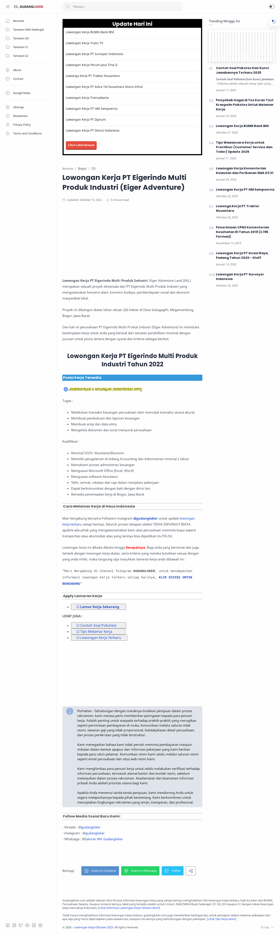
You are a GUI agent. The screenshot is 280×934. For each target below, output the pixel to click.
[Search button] (68, 6)
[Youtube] (27, 925)
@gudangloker (145, 518)
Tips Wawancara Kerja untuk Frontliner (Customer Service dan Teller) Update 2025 (244, 147)
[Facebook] (7, 925)
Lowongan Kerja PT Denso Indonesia (92, 130)
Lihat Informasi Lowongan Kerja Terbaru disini (129, 908)
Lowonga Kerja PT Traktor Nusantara (93, 76)
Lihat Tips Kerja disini (221, 919)
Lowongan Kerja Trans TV (84, 43)
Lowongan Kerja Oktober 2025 (93, 927)
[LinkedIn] (34, 925)
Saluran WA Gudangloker (104, 839)
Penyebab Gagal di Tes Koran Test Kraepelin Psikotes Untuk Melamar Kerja (245, 104)
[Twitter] (21, 925)
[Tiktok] (40, 925)
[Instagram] (14, 925)
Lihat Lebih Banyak (81, 145)
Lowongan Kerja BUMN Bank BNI (90, 32)
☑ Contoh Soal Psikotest (96, 625)
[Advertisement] (147, 241)
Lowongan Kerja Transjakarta (87, 98)
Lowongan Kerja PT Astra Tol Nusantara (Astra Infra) (104, 87)
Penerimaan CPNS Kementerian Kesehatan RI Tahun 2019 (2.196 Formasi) (242, 232)
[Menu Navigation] (7, 6)
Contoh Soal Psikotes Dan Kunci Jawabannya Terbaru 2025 (242, 70)
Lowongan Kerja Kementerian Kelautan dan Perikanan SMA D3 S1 (244, 170)
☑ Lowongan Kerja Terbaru (98, 637)
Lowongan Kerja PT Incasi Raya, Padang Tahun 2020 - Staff (242, 255)
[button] (272, 7)
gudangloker (90, 827)
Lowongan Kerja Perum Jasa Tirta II (91, 65)
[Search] (122, 6)
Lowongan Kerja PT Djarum (86, 119)
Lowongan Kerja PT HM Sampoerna (91, 108)
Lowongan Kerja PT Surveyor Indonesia (94, 54)
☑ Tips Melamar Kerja (94, 631)
